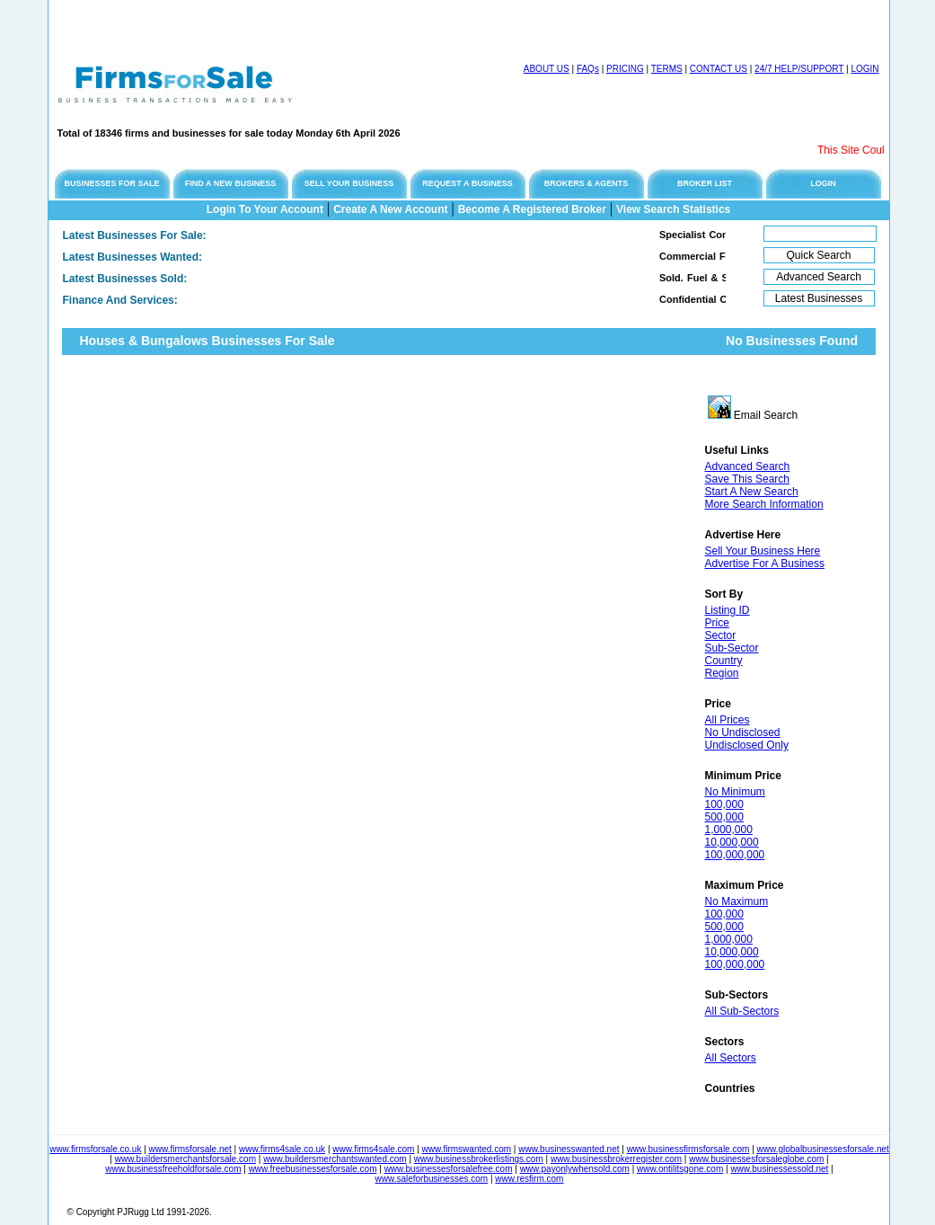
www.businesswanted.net (568, 1149)
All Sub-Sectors (742, 1011)
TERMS (667, 69)
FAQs (588, 69)
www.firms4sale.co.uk (282, 1149)
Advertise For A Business (765, 563)
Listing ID (727, 610)
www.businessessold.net (779, 1169)
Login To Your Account (265, 209)
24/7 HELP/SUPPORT (798, 69)
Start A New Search (751, 491)
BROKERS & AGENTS (586, 183)
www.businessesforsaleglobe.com (756, 1159)
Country (724, 660)
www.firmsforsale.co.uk (95, 1149)
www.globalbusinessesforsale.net (823, 1149)
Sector (721, 635)
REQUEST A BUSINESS (467, 183)
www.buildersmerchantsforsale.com (185, 1159)
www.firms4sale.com (373, 1149)
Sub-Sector (732, 648)
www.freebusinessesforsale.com (313, 1169)
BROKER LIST (704, 183)
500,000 (724, 817)
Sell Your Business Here (763, 551)
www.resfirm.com (529, 1179)
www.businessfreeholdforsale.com (173, 1169)
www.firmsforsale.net (190, 1149)
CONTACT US (718, 69)
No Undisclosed (743, 732)
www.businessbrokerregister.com (616, 1159)
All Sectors (730, 1058)
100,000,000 (735, 854)
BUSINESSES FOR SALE (111, 183)
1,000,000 (729, 829)
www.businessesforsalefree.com (448, 1169)
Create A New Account (390, 209)
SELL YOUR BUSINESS (349, 183)
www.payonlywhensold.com (575, 1169)
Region (722, 673)
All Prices (727, 720)
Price (717, 623)
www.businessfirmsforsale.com (688, 1149)
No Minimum (735, 792)
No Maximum (737, 901)
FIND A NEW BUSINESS (230, 183)
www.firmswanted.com (466, 1149)
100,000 (724, 804)
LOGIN (864, 69)
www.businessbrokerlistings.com (478, 1159)
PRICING (625, 69)
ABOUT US (546, 69)
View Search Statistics (673, 209)
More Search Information (764, 504)
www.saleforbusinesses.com (432, 1179)
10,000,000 (732, 842)
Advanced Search (747, 466)
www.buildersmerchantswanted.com (335, 1159)
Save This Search (747, 479)
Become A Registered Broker (532, 209)
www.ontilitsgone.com (680, 1169)
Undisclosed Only (747, 745)
